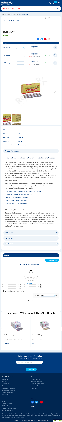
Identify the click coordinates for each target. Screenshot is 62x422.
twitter (36, 402)
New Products (35, 379)
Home (3, 14)
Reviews (7, 255)
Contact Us (5, 384)
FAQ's (4, 401)
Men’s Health (35, 386)
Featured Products (36, 381)
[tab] (31, 151)
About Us (5, 379)
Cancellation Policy (8, 392)
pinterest (41, 402)
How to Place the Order (9, 408)
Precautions (9, 238)
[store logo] (6, 3)
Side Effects (9, 244)
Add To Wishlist (45, 18)
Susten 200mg (37, 335)
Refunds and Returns (8, 390)
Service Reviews (7, 403)
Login (50, 3)
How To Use (9, 233)
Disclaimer (5, 386)
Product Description (12, 151)
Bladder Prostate (11, 14)
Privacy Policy (6, 395)
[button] (55, 90)
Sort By (37, 295)
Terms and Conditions (8, 388)
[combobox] (31, 8)
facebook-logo (32, 402)
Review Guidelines (7, 410)
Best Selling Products (37, 384)
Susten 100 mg (9, 335)
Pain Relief (34, 388)
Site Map (4, 381)
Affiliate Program (7, 406)
